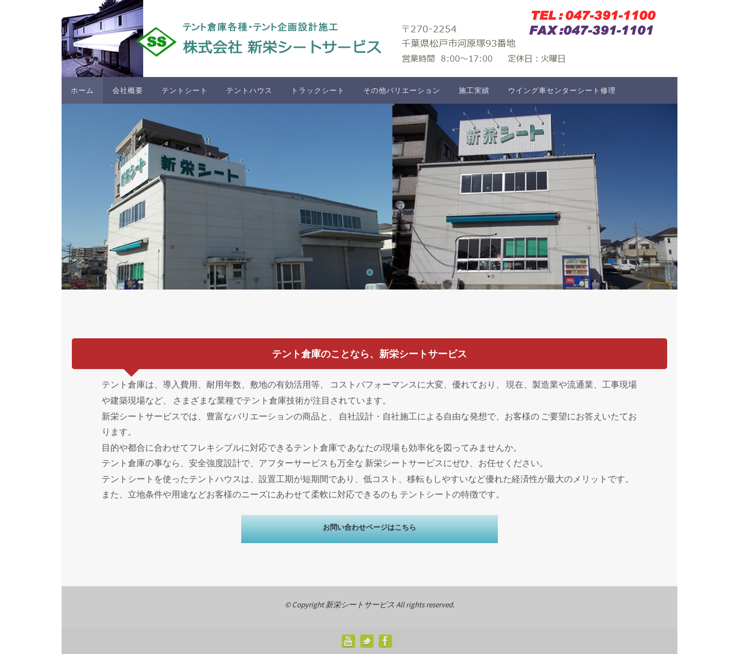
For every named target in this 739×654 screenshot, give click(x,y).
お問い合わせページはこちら (369, 527)
